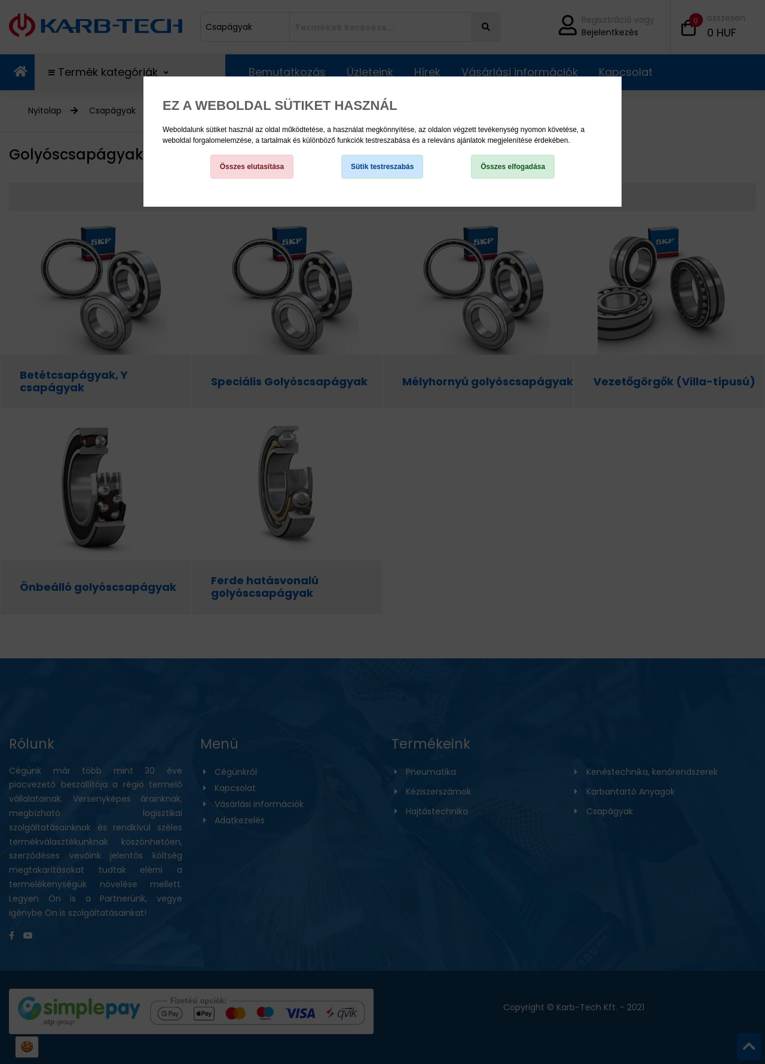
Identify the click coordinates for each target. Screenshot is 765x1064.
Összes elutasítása (252, 166)
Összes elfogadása (513, 166)
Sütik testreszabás (382, 166)
